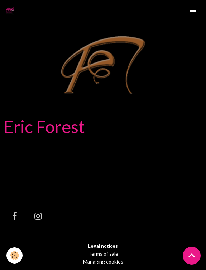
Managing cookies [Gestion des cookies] (103, 261)
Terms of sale (103, 254)
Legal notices (103, 246)
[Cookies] (14, 255)
